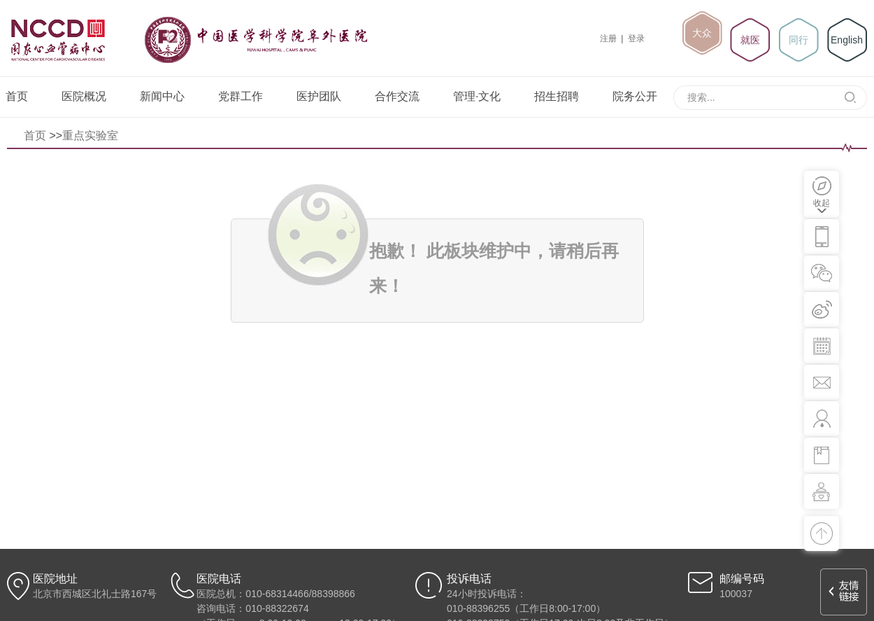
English (847, 40)
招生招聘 (556, 96)
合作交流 (397, 96)
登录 (636, 38)
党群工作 (240, 96)
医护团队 (318, 96)
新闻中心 (162, 96)
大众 (702, 33)
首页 (17, 96)
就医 (750, 40)
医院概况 (84, 96)
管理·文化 (477, 96)
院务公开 (634, 96)
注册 (608, 38)
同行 (798, 40)
